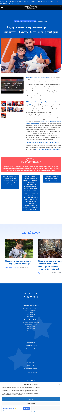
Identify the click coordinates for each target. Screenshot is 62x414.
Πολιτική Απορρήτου (34, 411)
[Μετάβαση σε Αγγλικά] (57, 2)
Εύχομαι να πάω (13, 267)
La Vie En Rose (20, 166)
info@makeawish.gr (31, 316)
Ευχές (6, 267)
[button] (59, 384)
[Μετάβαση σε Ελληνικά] (60, 2)
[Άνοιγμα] (2, 7)
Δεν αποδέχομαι (31, 403)
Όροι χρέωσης (15, 3)
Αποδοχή (31, 399)
